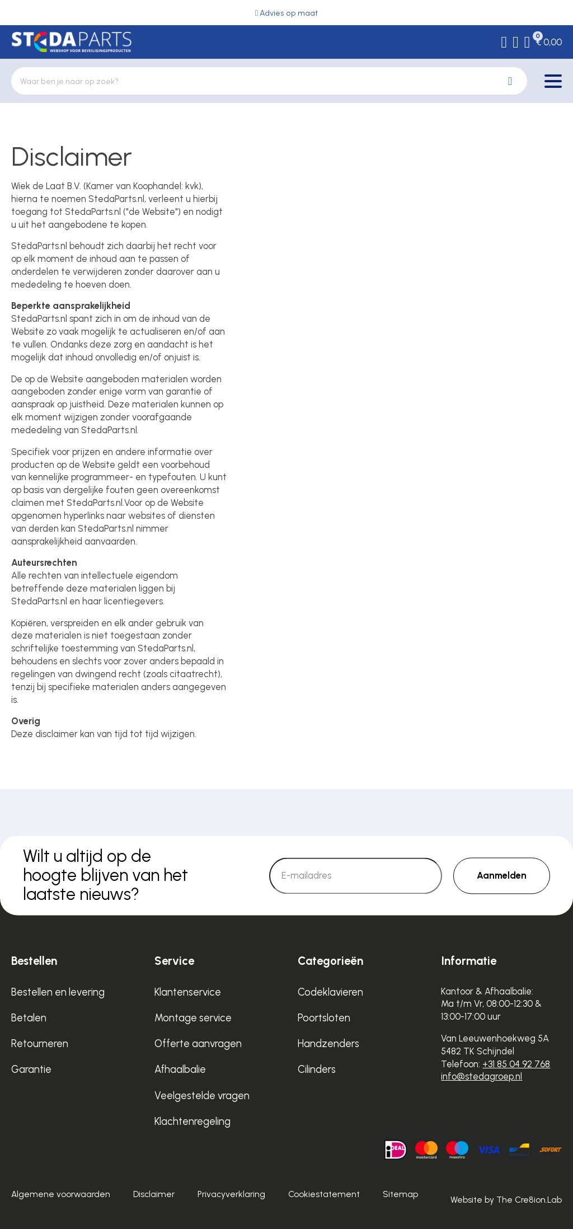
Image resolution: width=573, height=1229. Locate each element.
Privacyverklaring (231, 1194)
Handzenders (328, 1043)
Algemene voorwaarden (60, 1194)
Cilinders (317, 1069)
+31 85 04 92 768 (516, 1063)
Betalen (28, 1017)
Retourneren (39, 1043)
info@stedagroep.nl (481, 1076)
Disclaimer (154, 1194)
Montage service (193, 1017)
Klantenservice (187, 992)
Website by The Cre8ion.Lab (506, 1199)
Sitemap (400, 1194)
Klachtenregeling (192, 1121)
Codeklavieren (330, 992)
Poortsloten (324, 1017)
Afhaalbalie (180, 1069)
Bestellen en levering (58, 992)
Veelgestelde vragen (202, 1095)
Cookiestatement (324, 1194)
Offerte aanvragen (198, 1043)
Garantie (31, 1069)
